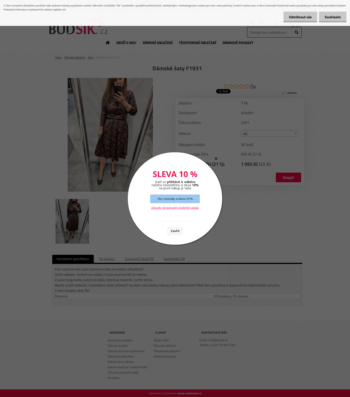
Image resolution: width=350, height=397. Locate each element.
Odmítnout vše (300, 17)
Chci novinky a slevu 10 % (175, 199)
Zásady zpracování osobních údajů (175, 208)
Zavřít (175, 231)
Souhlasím (333, 17)
